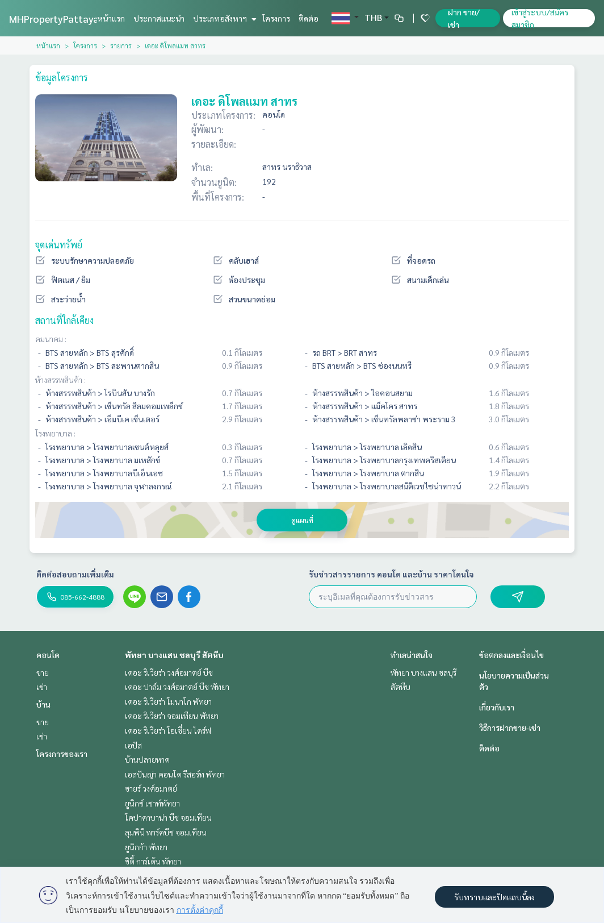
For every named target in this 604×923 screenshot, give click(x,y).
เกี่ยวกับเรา (496, 707)
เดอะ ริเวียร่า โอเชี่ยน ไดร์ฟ (168, 730)
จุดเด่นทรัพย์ (58, 245)
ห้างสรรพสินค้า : (60, 380)
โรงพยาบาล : (55, 433)
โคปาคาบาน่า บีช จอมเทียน (168, 817)
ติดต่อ (308, 18)
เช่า (41, 686)
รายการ (121, 45)
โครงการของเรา (61, 754)
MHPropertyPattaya (54, 18)
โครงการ (276, 18)
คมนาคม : (50, 339)
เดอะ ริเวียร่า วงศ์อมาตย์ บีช (169, 672)
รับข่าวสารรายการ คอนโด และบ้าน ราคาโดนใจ (391, 574)
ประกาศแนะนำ (158, 18)
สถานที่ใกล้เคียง (64, 320)
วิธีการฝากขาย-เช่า (509, 727)
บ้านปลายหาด (147, 759)
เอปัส (133, 745)
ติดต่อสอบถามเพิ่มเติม (75, 574)
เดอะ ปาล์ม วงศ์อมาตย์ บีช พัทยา (177, 686)
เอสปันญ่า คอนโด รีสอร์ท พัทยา (175, 774)
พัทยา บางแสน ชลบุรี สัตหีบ (174, 655)
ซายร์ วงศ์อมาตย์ (151, 788)
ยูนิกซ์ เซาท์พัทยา (152, 803)
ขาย (42, 672)
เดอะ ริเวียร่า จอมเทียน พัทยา (172, 715)
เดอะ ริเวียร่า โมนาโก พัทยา (168, 701)
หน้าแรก (111, 18)
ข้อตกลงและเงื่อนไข (511, 655)
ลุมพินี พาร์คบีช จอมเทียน (166, 832)
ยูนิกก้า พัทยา (146, 847)
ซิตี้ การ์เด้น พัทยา (153, 861)
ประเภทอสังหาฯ (223, 18)
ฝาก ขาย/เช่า (464, 18)
